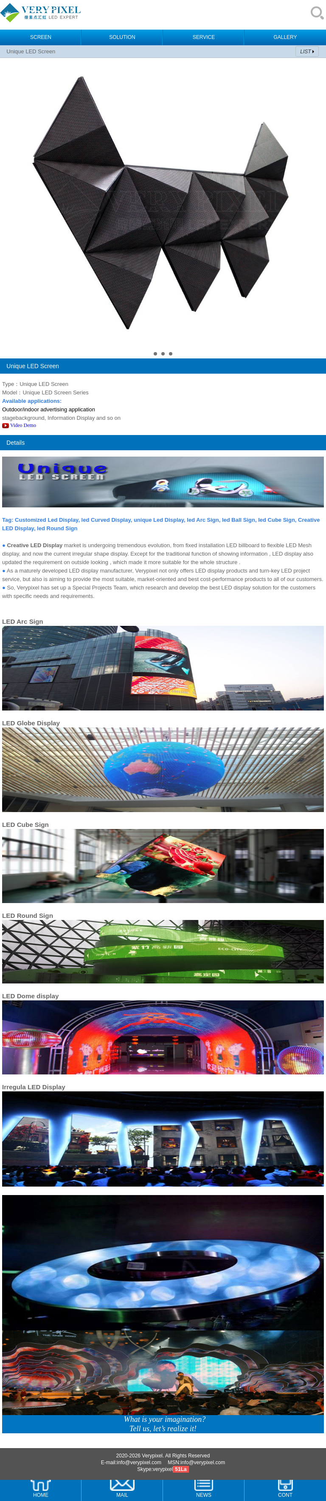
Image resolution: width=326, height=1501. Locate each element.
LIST (305, 52)
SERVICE (204, 37)
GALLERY (285, 37)
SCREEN (40, 37)
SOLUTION (122, 37)
